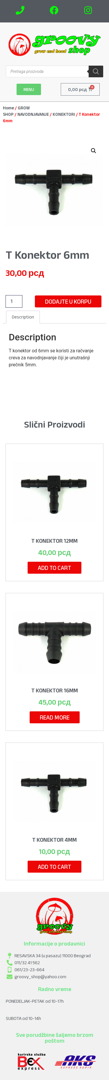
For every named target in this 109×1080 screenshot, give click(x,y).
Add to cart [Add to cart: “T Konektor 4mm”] (54, 866)
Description (23, 316)
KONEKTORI (64, 114)
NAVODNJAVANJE (33, 114)
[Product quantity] (14, 301)
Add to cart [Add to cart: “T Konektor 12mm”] (54, 567)
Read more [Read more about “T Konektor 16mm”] (54, 717)
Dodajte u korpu (68, 301)
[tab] (23, 317)
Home (8, 108)
